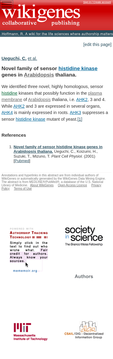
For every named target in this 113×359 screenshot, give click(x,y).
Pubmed (22, 160)
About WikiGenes (42, 185)
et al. (32, 58)
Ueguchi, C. (14, 58)
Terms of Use (23, 188)
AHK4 (7, 112)
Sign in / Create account (97, 2)
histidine (9, 93)
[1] (79, 119)
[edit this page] (97, 44)
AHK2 (82, 99)
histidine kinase (78, 68)
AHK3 (75, 112)
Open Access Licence (72, 185)
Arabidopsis (39, 75)
